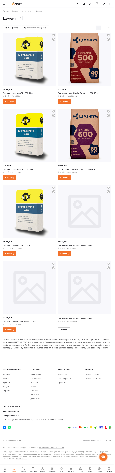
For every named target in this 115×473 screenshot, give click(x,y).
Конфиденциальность (92, 440)
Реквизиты (62, 374)
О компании (36, 374)
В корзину (9, 101)
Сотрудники (36, 378)
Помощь (89, 369)
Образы (6, 390)
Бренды (6, 382)
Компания (35, 369)
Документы (35, 399)
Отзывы (34, 386)
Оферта (108, 440)
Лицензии (35, 394)
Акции (6, 378)
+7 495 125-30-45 (10, 411)
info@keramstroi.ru (11, 415)
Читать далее (21, 459)
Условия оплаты (92, 374)
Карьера (34, 390)
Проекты (62, 382)
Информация (64, 369)
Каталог (6, 374)
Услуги (6, 386)
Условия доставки (93, 378)
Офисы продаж (64, 378)
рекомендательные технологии (51, 447)
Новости (34, 382)
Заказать (64, 330)
